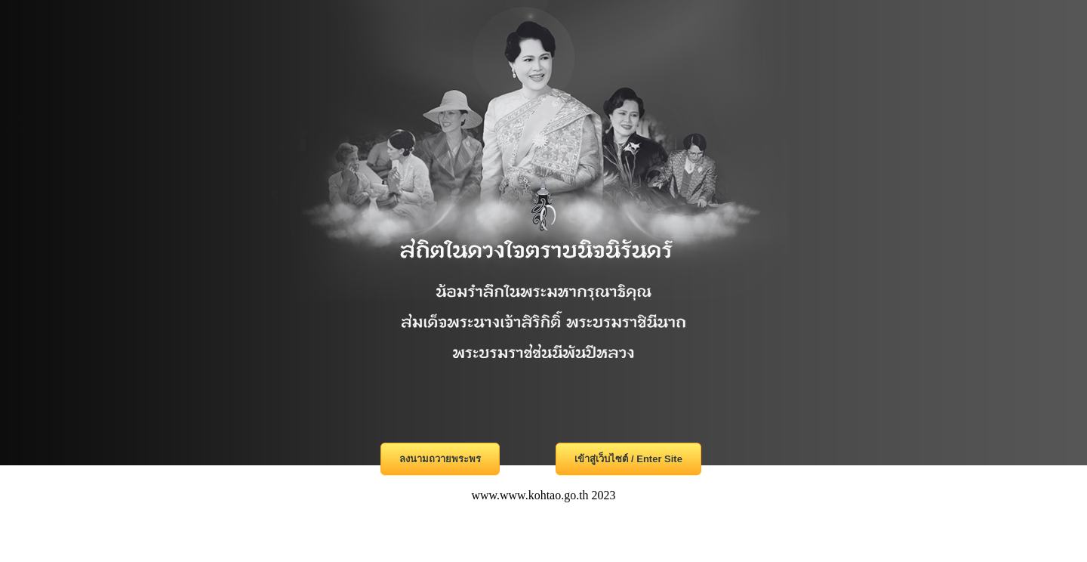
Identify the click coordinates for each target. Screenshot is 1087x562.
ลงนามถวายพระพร (440, 459)
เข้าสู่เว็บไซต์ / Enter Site (628, 459)
